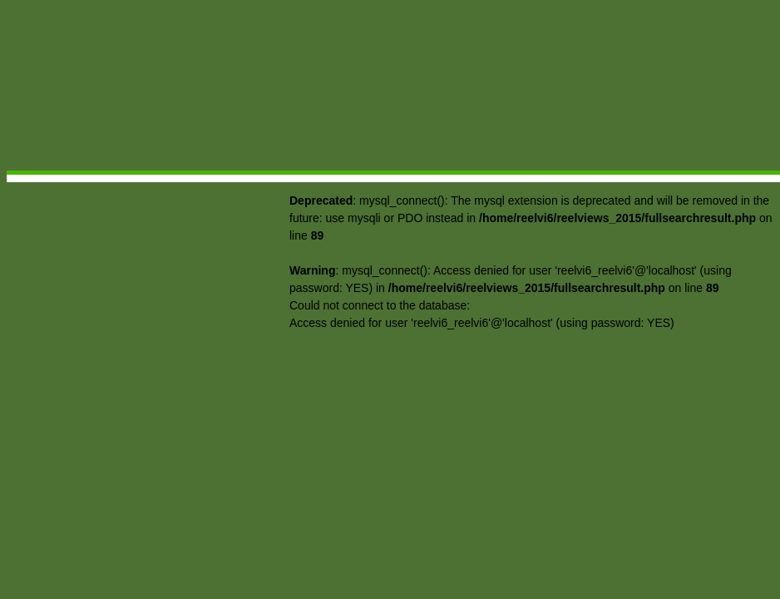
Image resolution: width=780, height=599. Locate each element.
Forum (677, 164)
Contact (738, 164)
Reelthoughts (467, 164)
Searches (615, 164)
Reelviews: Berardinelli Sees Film (164, 151)
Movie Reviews (386, 164)
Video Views (546, 164)
